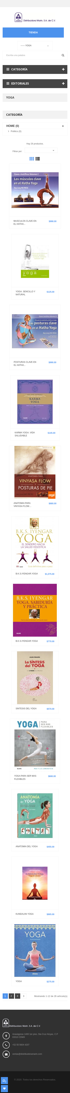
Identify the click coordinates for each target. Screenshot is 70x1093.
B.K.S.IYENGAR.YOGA (27, 573)
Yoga (10, 97)
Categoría (14, 115)
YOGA (19, 981)
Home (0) (12, 125)
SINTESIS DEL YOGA (26, 708)
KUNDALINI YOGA (25, 914)
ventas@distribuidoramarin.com (27, 1054)
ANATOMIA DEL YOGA (27, 846)
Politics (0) (16, 131)
